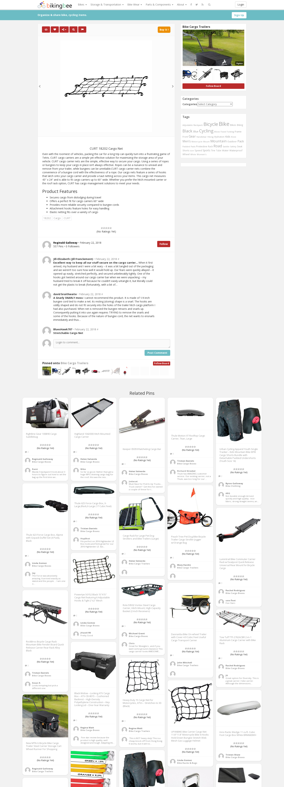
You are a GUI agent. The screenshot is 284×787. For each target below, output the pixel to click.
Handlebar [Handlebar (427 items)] (201, 136)
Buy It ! (164, 29)
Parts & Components (159, 4)
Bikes (82, 4)
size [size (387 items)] (192, 150)
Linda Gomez (39, 563)
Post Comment (157, 352)
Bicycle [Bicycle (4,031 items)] (210, 124)
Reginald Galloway (42, 459)
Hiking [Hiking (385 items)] (210, 136)
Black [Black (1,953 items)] (187, 131)
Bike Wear (134, 4)
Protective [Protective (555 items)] (201, 146)
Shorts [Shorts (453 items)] (185, 150)
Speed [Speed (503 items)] (198, 150)
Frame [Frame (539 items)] (238, 131)
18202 (47, 218)
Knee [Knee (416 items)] (233, 136)
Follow (164, 244)
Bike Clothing (233, 486)
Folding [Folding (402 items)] (230, 131)
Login (240, 4)
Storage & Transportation (107, 4)
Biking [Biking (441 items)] (240, 124)
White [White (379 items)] (193, 154)
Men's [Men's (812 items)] (186, 141)
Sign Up (239, 15)
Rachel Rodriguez (235, 590)
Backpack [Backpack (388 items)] (198, 125)
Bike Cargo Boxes (41, 461)
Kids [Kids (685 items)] (227, 136)
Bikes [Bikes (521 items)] (233, 125)
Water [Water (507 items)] (225, 150)
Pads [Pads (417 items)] (193, 146)
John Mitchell (184, 662)
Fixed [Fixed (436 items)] (223, 131)
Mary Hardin (184, 565)
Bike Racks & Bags (187, 763)
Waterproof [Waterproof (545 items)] (235, 150)
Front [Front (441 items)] (185, 136)
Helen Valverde (88, 459)
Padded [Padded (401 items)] (186, 146)
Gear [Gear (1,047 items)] (192, 136)
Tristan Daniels (185, 460)
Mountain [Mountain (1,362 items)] (218, 141)
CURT (67, 218)
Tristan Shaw (233, 754)
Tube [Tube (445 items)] (218, 150)
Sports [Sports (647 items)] (206, 150)
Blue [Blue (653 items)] (195, 131)
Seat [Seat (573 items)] (239, 146)
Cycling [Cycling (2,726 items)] (206, 131)
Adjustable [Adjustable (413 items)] (187, 125)
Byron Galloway (234, 483)
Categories (189, 104)
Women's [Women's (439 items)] (201, 154)
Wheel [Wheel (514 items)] (186, 154)
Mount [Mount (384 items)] (206, 141)
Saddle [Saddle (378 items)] (226, 146)
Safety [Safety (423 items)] (233, 146)
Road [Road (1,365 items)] (217, 146)
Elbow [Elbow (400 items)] (217, 131)
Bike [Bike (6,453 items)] (224, 124)
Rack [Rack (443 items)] (210, 146)
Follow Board (161, 363)
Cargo (57, 218)
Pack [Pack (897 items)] (240, 141)
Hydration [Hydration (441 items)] (219, 136)
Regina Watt (87, 727)
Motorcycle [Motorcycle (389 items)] (196, 141)
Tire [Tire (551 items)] (213, 150)
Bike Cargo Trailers (74, 363)
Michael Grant (137, 633)
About (182, 4)
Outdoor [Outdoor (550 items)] (232, 141)
